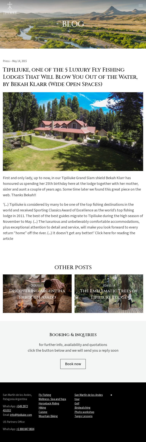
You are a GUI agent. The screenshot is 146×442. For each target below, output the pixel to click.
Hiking (42, 408)
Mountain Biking (48, 416)
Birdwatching (82, 408)
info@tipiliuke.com (21, 415)
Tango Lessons (84, 416)
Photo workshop (84, 412)
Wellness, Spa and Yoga (52, 399)
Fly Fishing (45, 395)
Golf (77, 404)
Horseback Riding (49, 404)
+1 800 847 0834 (25, 429)
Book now (73, 364)
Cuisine (43, 412)
